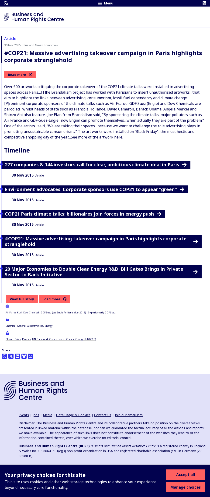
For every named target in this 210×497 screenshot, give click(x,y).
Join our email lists (129, 415)
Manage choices (185, 487)
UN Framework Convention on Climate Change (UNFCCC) (64, 339)
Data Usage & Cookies (73, 415)
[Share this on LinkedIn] (17, 356)
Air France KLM (14, 312)
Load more (51, 299)
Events (24, 415)
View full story (22, 299)
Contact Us (102, 415)
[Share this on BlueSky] (24, 356)
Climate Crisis (13, 339)
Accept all (185, 474)
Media (47, 415)
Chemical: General (16, 325)
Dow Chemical (31, 312)
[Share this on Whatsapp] (4, 356)
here (118, 137)
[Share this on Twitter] (11, 356)
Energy (48, 325)
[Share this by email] (30, 356)
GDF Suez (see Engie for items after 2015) (63, 312)
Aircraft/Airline (35, 325)
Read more (20, 74)
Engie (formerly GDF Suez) (101, 312)
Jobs (36, 415)
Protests (26, 339)
